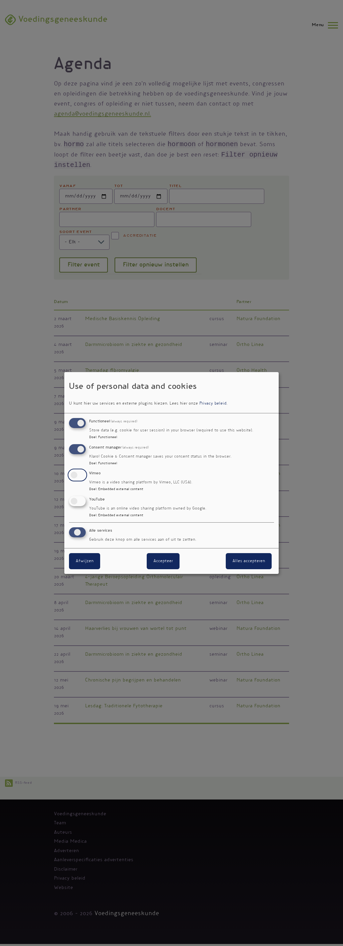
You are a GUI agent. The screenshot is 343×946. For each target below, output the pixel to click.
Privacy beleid (212, 404)
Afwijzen (84, 561)
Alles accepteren (248, 561)
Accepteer (163, 561)
